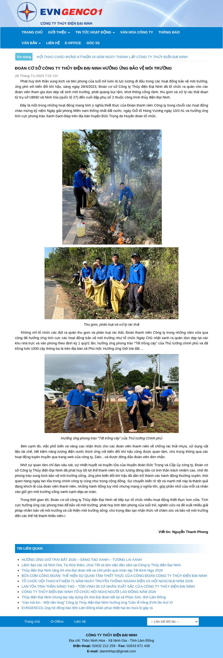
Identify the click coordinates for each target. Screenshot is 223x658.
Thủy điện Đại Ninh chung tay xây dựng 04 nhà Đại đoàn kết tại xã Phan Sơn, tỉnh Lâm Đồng (94, 597)
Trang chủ (34, 31)
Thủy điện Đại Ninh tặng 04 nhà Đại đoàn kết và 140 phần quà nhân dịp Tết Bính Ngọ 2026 (92, 570)
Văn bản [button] (31, 43)
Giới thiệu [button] (59, 32)
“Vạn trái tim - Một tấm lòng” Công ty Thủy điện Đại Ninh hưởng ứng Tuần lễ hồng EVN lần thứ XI (97, 602)
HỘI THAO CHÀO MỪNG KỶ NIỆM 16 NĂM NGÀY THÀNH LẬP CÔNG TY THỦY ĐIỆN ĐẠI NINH (112, 57)
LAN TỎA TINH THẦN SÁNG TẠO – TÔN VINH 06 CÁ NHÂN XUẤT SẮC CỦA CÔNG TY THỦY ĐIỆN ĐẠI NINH (108, 586)
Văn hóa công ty (136, 32)
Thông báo (169, 32)
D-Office (57, 621)
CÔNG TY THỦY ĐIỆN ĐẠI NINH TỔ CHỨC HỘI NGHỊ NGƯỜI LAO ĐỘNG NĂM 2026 (89, 592)
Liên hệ (80, 621)
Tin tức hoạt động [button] (95, 32)
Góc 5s (93, 43)
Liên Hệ (53, 43)
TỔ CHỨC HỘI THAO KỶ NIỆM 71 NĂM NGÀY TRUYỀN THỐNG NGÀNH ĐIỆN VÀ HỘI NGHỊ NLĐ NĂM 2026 (107, 581)
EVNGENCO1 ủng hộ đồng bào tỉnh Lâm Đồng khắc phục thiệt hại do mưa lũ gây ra (87, 608)
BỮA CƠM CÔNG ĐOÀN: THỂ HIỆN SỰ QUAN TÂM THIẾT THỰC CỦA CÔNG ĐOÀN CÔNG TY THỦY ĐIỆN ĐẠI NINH (114, 576)
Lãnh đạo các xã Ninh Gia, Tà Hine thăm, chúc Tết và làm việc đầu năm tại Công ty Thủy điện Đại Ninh (101, 565)
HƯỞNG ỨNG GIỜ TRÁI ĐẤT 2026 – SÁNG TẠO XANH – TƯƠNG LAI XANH (82, 560)
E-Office (73, 43)
